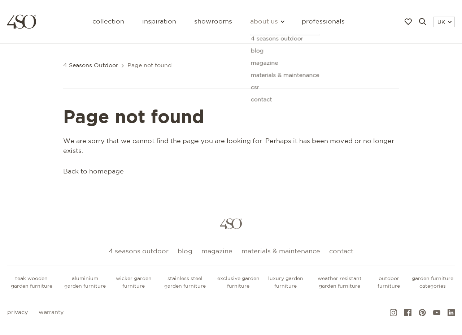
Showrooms (213, 22)
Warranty (51, 312)
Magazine (216, 251)
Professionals (323, 22)
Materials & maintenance (280, 251)
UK (444, 22)
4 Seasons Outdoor (90, 65)
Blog (185, 251)
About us (267, 22)
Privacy (17, 312)
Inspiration (159, 22)
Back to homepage (93, 172)
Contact (341, 251)
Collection (108, 22)
